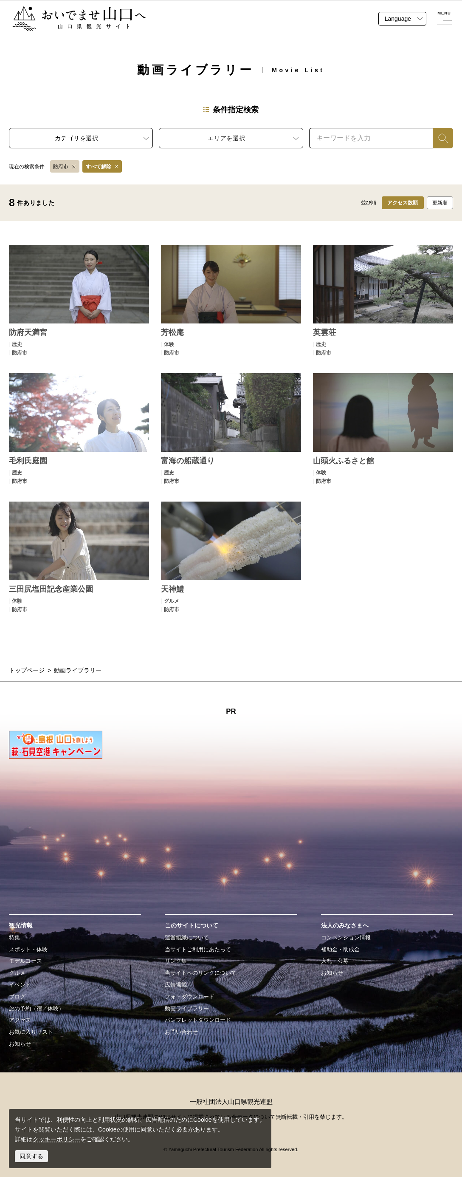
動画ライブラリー (187, 1009)
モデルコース (25, 961)
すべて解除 (98, 167)
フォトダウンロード (189, 997)
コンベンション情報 (346, 938)
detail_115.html (231, 428)
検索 (439, 138)
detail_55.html (79, 428)
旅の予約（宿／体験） (36, 1009)
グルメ (17, 973)
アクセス (20, 1020)
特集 (14, 938)
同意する (31, 1156)
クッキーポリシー (56, 1139)
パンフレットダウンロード (198, 1020)
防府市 (60, 167)
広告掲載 (176, 985)
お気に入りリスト (31, 1032)
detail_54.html (383, 300)
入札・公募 (335, 961)
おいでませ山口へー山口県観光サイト (62, 10)
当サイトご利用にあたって (198, 950)
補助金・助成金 (340, 950)
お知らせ (20, 1044)
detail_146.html (79, 557)
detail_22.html (231, 300)
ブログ (17, 997)
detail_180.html (231, 557)
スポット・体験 (28, 950)
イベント (20, 985)
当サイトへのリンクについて (201, 973)
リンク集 (176, 961)
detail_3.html (79, 300)
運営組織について (187, 938)
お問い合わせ (181, 1032)
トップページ (27, 670)
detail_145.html (383, 428)
